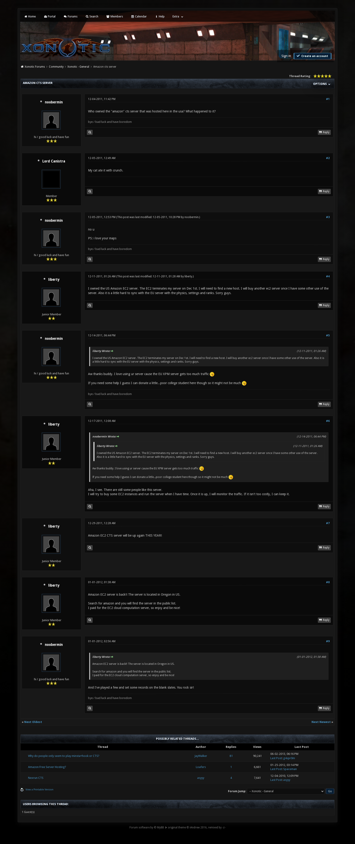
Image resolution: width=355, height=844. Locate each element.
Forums (70, 16)
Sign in (286, 56)
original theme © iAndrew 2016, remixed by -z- (196, 827)
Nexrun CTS (35, 778)
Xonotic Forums (35, 66)
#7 (328, 523)
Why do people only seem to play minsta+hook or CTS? (63, 756)
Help (160, 16)
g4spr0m (289, 758)
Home (30, 16)
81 (231, 756)
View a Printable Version (39, 789)
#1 (328, 99)
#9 (328, 641)
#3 (328, 217)
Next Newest (321, 722)
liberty (53, 280)
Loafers (201, 767)
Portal (49, 16)
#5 (328, 335)
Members (114, 16)
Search (91, 16)
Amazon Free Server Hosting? (47, 767)
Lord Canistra (53, 161)
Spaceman (290, 769)
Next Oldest (33, 722)
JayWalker (200, 756)
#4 (328, 276)
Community (56, 66)
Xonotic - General (78, 66)
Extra (176, 16)
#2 (328, 158)
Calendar (139, 16)
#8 (328, 582)
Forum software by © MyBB (147, 827)
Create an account (312, 56)
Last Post (276, 758)
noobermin (54, 102)
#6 (328, 421)
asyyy (200, 778)
